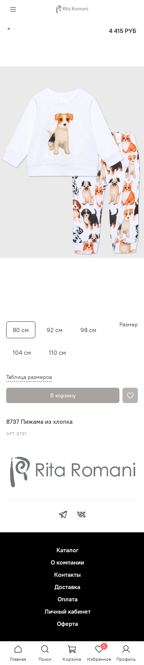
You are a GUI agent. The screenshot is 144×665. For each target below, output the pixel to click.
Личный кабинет (68, 611)
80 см (21, 330)
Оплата (68, 599)
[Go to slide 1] (9, 29)
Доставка (67, 587)
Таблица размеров (29, 377)
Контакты (67, 574)
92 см (54, 330)
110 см (57, 352)
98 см (88, 330)
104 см (22, 352)
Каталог (67, 550)
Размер (128, 324)
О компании (67, 562)
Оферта (67, 623)
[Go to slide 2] (14, 29)
